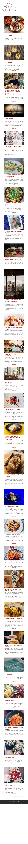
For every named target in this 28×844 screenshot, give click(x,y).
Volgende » (21, 796)
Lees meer (14, 42)
